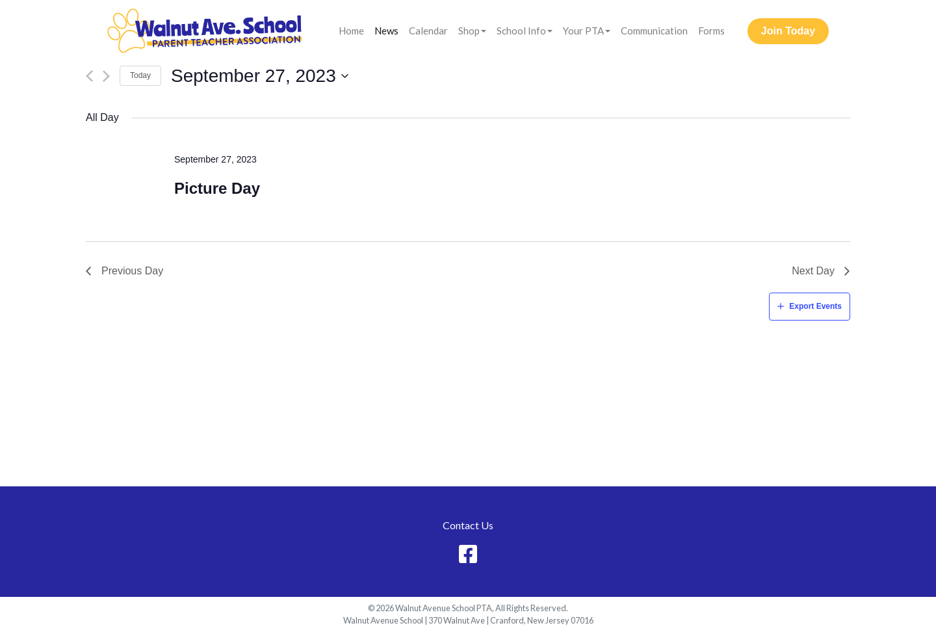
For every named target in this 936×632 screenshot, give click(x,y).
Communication (654, 30)
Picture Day (217, 188)
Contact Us (468, 525)
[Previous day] (89, 76)
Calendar (428, 30)
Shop (469, 30)
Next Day (813, 270)
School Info (521, 30)
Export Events (815, 306)
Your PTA (583, 30)
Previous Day (132, 270)
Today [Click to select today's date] (140, 75)
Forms (711, 30)
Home (351, 30)
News (386, 30)
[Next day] (106, 76)
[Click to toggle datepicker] (260, 76)
